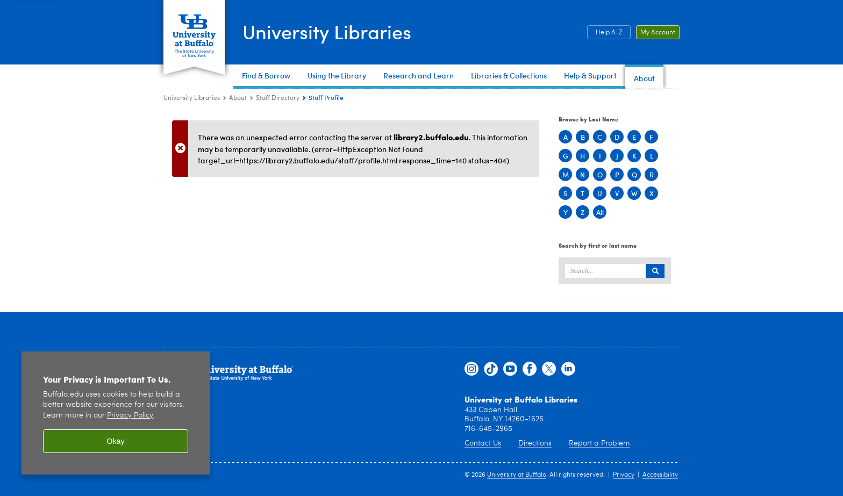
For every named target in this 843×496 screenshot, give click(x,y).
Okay (115, 441)
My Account (657, 33)
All (600, 212)
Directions (535, 443)
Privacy (623, 475)
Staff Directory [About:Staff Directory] (277, 98)
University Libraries (326, 31)
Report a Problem (599, 443)
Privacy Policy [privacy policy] (130, 416)
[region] (116, 413)
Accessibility (660, 475)
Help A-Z (609, 33)
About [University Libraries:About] (238, 98)
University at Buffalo (516, 475)
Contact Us (483, 443)
